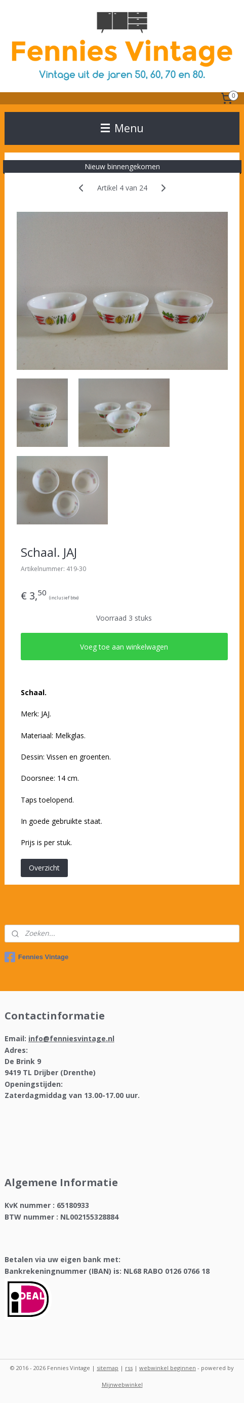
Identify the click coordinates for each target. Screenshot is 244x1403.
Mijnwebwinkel (122, 1384)
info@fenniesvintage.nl (71, 1038)
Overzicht (44, 867)
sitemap (107, 1368)
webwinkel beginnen (167, 1368)
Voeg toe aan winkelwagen (124, 646)
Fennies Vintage (36, 957)
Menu (122, 128)
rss (129, 1368)
